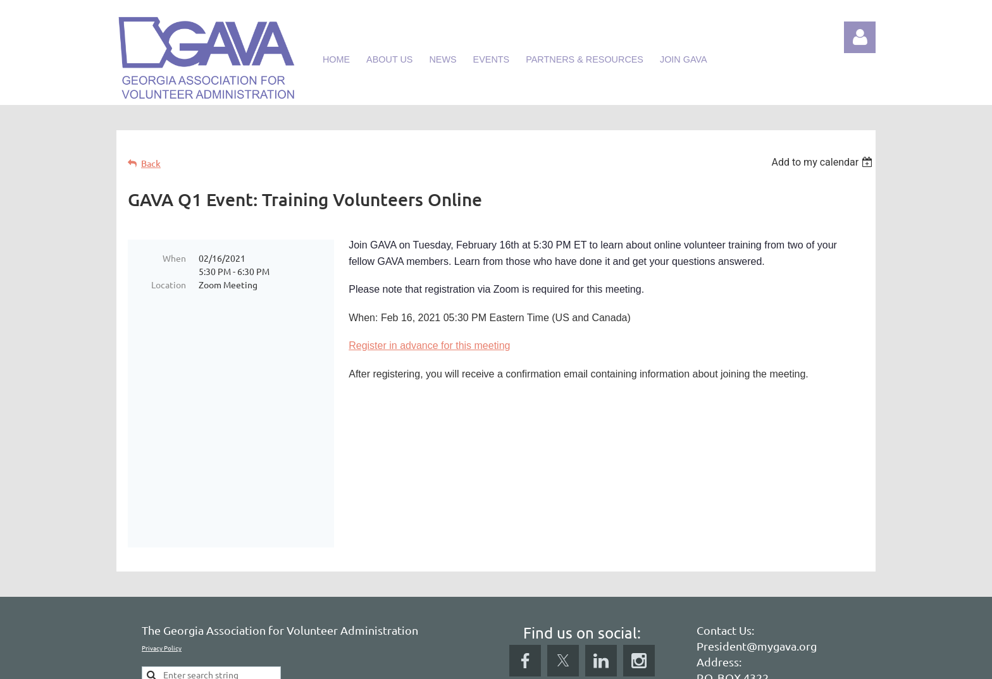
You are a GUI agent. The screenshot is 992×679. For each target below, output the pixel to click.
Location (168, 284)
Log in (860, 37)
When (174, 258)
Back (151, 163)
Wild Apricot (724, 663)
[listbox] (823, 162)
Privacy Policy (162, 549)
